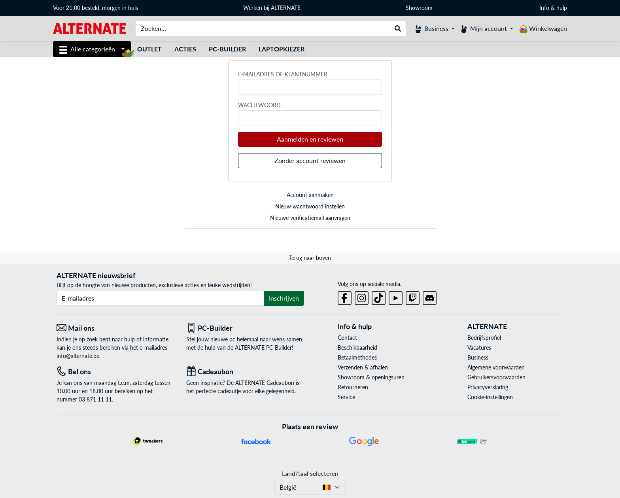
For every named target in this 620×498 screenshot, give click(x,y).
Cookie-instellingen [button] (490, 397)
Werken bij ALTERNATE (272, 7)
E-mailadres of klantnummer (282, 74)
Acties (185, 49)
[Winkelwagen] (543, 28)
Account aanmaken (310, 194)
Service (346, 397)
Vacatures (479, 347)
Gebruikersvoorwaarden (496, 377)
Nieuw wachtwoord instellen (310, 206)
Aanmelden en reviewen (310, 139)
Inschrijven (284, 298)
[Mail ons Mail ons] (115, 328)
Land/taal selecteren (310, 473)
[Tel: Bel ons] (115, 371)
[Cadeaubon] (245, 371)
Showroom (420, 7)
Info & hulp (553, 7)
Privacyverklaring (487, 387)
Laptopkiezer (281, 49)
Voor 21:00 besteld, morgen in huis (95, 7)
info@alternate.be (78, 355)
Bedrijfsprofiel (484, 337)
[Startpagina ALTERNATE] (89, 27)
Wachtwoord (259, 105)
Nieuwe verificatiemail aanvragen (310, 217)
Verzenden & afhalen (363, 367)
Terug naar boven (310, 257)
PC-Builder (227, 49)
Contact (347, 337)
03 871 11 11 (95, 399)
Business (477, 357)
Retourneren (353, 387)
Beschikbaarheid (357, 347)
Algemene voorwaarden (496, 367)
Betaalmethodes (357, 357)
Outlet (149, 49)
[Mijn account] (487, 28)
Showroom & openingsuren (371, 377)
